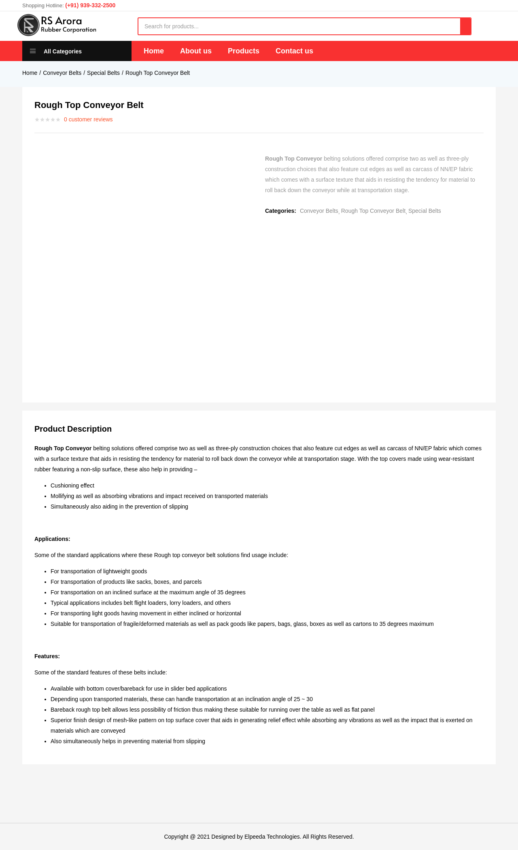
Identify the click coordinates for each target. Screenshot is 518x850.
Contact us (294, 51)
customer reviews (88, 119)
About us (196, 51)
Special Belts (103, 73)
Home (154, 51)
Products (243, 51)
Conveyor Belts (62, 73)
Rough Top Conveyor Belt (157, 73)
